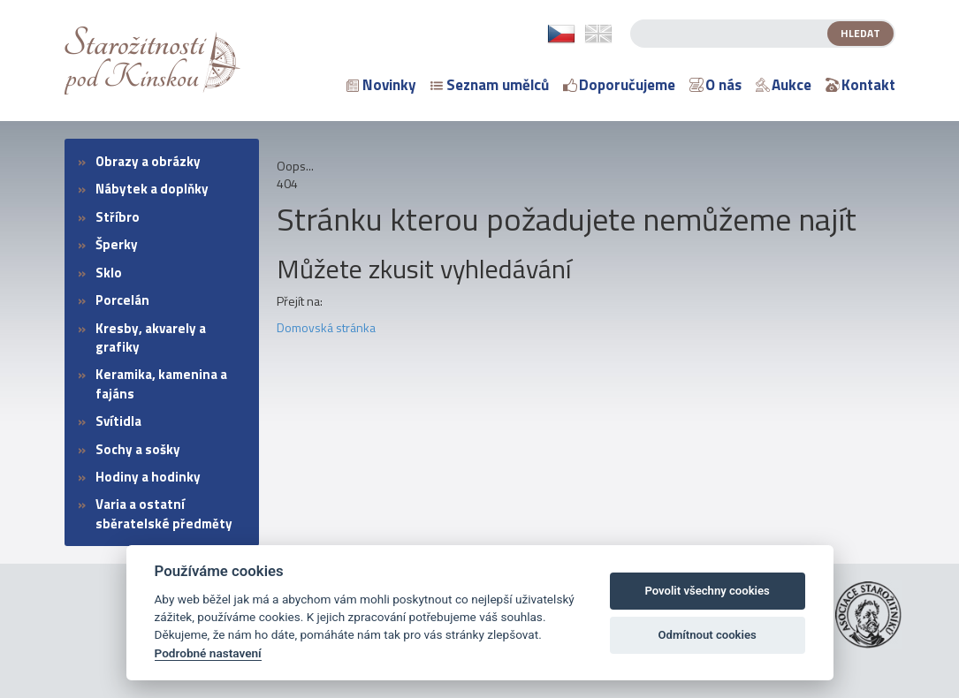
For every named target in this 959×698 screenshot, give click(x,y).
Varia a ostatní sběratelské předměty (163, 513)
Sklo (108, 272)
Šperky (116, 244)
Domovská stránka (326, 327)
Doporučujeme (619, 84)
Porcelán (122, 300)
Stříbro (117, 217)
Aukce (783, 84)
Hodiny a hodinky (148, 477)
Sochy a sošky (137, 449)
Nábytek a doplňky (152, 188)
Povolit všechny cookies (706, 590)
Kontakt (860, 84)
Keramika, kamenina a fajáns (161, 383)
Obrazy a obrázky (148, 161)
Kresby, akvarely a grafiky (150, 337)
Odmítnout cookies (707, 634)
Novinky (381, 84)
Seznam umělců (489, 84)
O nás (715, 84)
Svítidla (118, 421)
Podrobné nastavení (208, 653)
